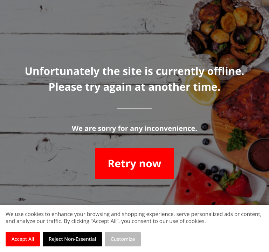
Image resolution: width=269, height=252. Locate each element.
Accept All (23, 239)
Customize (123, 239)
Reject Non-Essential (72, 239)
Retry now (134, 163)
